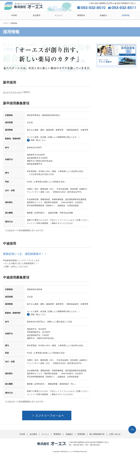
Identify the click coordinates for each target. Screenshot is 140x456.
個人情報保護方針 (97, 433)
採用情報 (125, 15)
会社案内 (36, 15)
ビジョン (59, 15)
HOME (14, 15)
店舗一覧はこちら (38, 139)
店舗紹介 (103, 15)
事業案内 (81, 15)
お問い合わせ (115, 433)
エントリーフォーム (11, 91)
